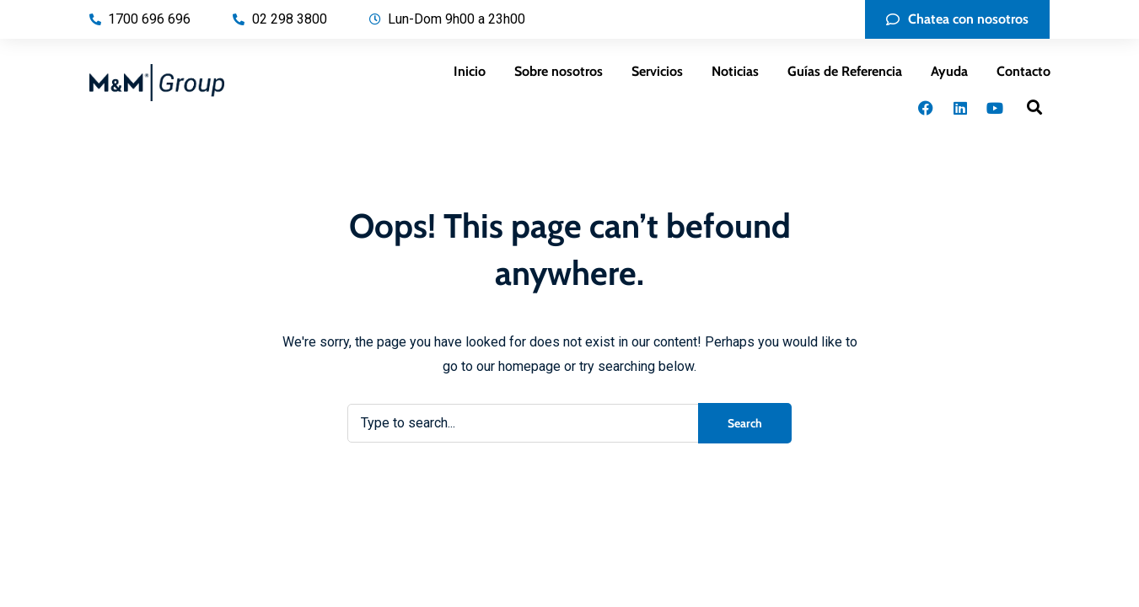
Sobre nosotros (558, 71)
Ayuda (949, 71)
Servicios (657, 71)
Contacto (1023, 71)
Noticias (735, 71)
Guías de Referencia (844, 71)
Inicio (470, 71)
